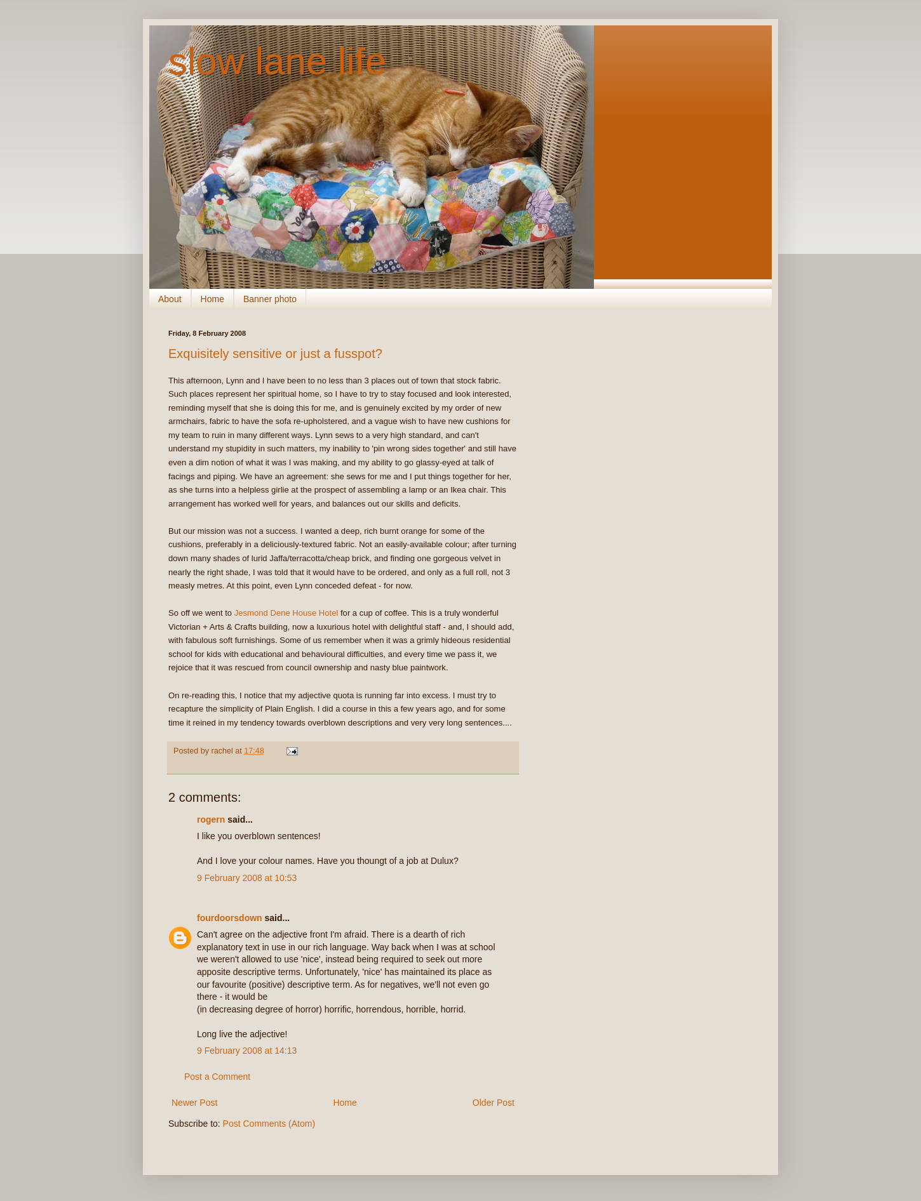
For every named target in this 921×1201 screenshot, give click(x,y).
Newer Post (194, 1103)
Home (212, 299)
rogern (211, 819)
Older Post (493, 1103)
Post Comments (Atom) (269, 1123)
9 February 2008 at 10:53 (247, 878)
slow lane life (277, 61)
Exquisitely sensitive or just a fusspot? (275, 354)
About (170, 299)
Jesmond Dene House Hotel (286, 613)
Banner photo (270, 299)
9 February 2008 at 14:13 (247, 1050)
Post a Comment (217, 1077)
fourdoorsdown (229, 918)
